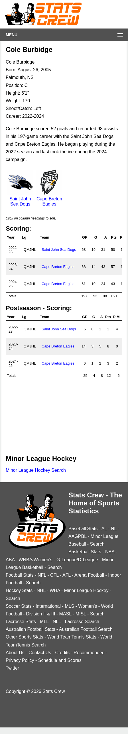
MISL (81, 613)
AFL (66, 575)
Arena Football (89, 575)
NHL (40, 590)
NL (114, 528)
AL (104, 528)
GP (85, 237)
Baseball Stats (82, 528)
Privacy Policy (20, 660)
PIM (116, 317)
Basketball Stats (84, 551)
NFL (42, 575)
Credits (62, 652)
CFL (54, 575)
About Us (15, 652)
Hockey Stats (19, 590)
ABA (10, 559)
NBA (109, 551)
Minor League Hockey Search (36, 470)
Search (97, 544)
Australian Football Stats (30, 629)
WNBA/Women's (35, 559)
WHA (55, 590)
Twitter (12, 668)
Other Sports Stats (24, 637)
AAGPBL (77, 536)
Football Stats (20, 575)
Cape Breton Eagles (49, 198)
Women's (87, 606)
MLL (44, 621)
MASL (65, 613)
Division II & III (40, 613)
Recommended (89, 652)
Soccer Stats (19, 606)
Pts (114, 237)
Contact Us (40, 652)
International (48, 606)
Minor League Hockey (86, 590)
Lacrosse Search (82, 621)
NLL (57, 621)
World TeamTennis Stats (71, 637)
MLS (69, 606)
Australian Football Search (86, 629)
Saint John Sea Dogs (20, 198)
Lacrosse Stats (21, 621)
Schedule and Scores (60, 660)
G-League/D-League (77, 559)
